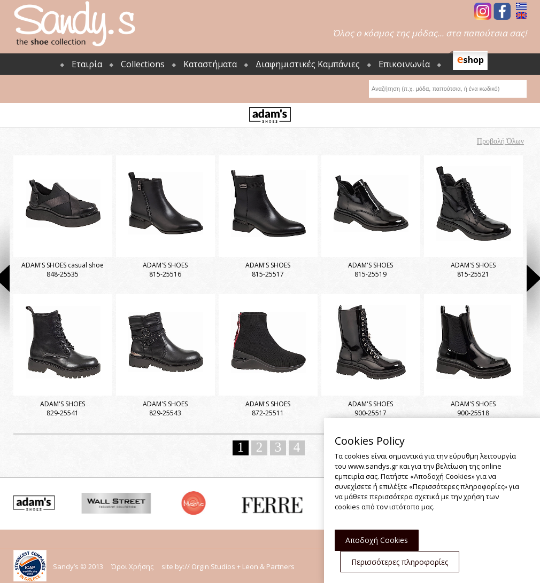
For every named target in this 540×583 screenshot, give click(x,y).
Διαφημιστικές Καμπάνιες (308, 64)
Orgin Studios (213, 566)
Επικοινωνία (404, 64)
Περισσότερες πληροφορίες (399, 562)
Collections (143, 64)
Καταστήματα (210, 64)
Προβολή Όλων (500, 141)
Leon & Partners (268, 566)
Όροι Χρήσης (132, 566)
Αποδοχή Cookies (376, 540)
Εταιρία (87, 64)
